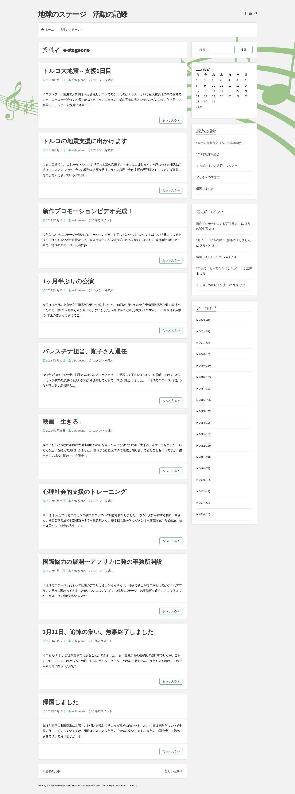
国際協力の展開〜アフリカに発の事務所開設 (102, 562)
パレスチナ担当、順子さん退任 (85, 351)
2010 (204, 468)
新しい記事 (173, 771)
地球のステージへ (71, 29)
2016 (205, 400)
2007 (204, 503)
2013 (205, 434)
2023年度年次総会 (208, 154)
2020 (205, 354)
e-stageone (78, 80)
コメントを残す (103, 80)
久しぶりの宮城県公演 (212, 285)
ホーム (47, 29)
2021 (204, 343)
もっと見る (171, 120)
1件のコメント (102, 220)
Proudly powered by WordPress (54, 785)
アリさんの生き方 (208, 177)
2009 (205, 480)
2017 (205, 388)
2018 (205, 377)
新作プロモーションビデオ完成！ (88, 211)
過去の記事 (51, 771)
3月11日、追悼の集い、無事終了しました (98, 632)
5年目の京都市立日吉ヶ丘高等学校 (219, 143)
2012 (205, 445)
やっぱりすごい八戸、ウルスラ (216, 166)
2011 (205, 457)
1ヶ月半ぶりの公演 (68, 281)
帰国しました (61, 702)
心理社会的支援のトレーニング (85, 492)
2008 (204, 491)
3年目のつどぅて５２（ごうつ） (219, 268)
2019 (205, 365)
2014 (205, 423)
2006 (204, 514)
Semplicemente (89, 785)
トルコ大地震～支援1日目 (77, 71)
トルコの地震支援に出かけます (85, 141)
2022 (204, 331)
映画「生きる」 (63, 421)
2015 (205, 411)
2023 (204, 320)
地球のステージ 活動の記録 (82, 14)
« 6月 (199, 107)
